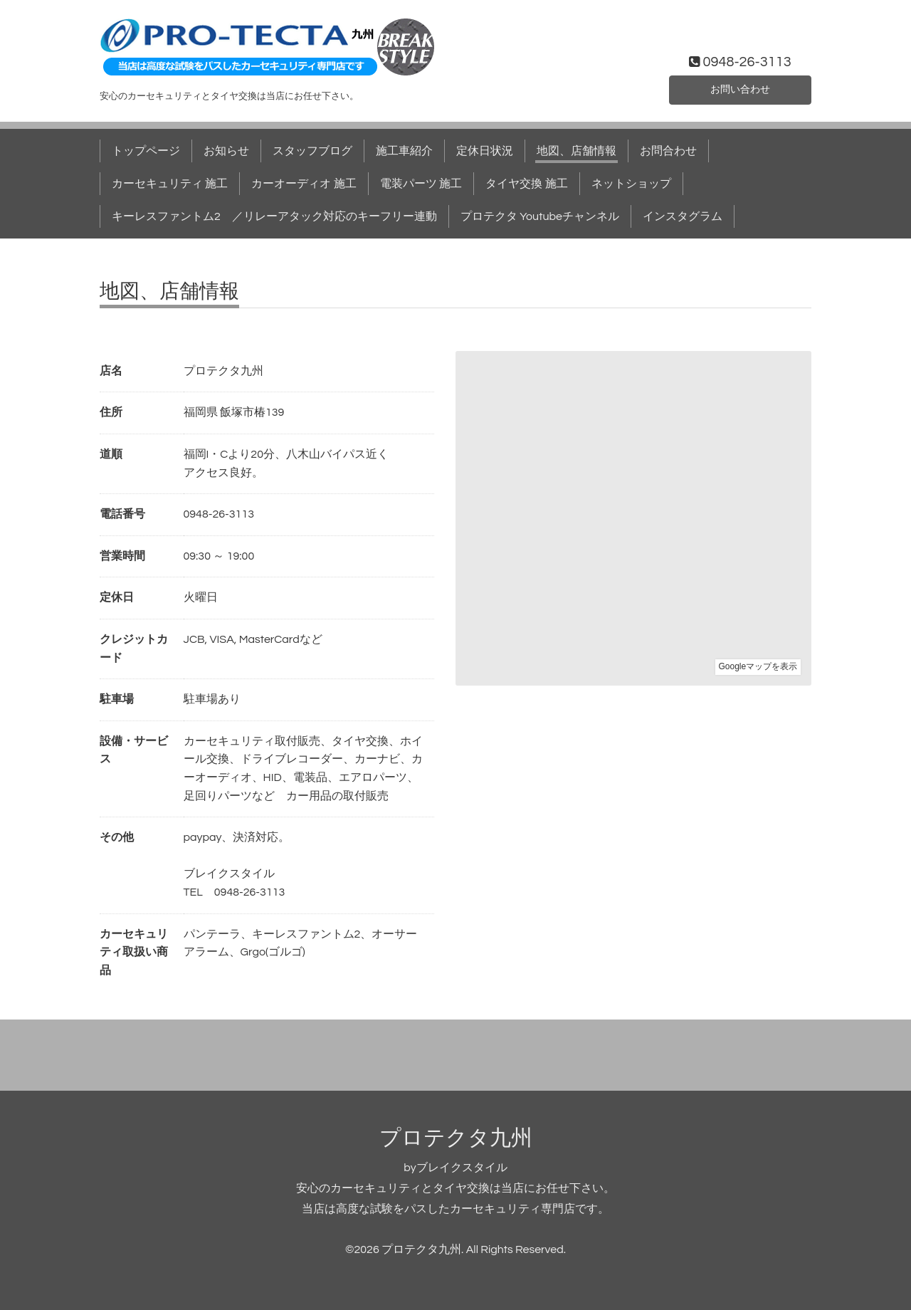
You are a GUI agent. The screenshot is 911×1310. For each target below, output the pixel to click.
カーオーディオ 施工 (303, 183)
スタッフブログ (312, 151)
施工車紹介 (404, 151)
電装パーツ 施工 (421, 183)
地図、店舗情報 (576, 151)
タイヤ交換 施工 (526, 183)
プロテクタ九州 (455, 1138)
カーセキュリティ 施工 (170, 183)
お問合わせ (668, 151)
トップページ (146, 151)
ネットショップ (631, 183)
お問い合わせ (740, 88)
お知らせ (226, 151)
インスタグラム (682, 216)
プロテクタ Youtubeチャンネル (539, 216)
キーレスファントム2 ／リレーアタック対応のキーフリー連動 (274, 216)
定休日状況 (484, 151)
